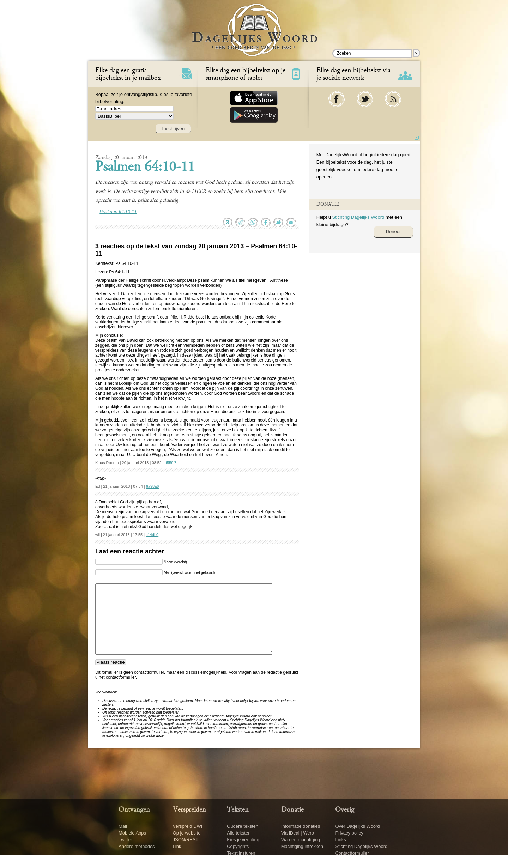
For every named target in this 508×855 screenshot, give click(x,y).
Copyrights (238, 846)
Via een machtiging (300, 839)
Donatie (292, 809)
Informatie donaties (300, 826)
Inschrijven (173, 128)
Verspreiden (189, 809)
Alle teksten (238, 833)
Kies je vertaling (243, 839)
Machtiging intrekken (302, 846)
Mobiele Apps (132, 833)
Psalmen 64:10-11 (145, 167)
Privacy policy (349, 833)
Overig (344, 809)
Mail (123, 826)
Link (177, 846)
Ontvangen (134, 809)
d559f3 (171, 463)
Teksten (238, 809)
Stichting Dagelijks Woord (358, 217)
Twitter (125, 839)
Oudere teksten (242, 826)
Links (340, 839)
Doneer (393, 231)
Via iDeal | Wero (297, 833)
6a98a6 (152, 486)
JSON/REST (186, 839)
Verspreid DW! (187, 826)
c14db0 (152, 535)
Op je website (187, 833)
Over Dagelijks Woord (357, 826)
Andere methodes (137, 846)
